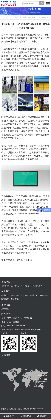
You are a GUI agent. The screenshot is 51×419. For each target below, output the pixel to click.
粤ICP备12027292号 (37, 409)
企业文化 (34, 295)
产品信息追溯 (36, 286)
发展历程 (15, 295)
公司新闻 (5, 286)
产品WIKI (25, 286)
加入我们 (15, 299)
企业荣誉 (24, 295)
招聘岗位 (5, 309)
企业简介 (5, 295)
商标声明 (44, 295)
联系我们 (5, 299)
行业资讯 (15, 286)
